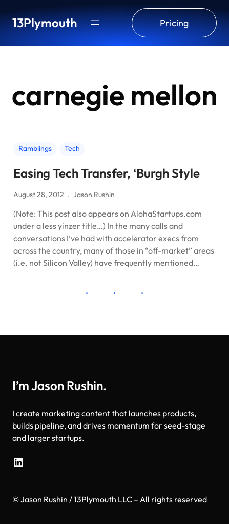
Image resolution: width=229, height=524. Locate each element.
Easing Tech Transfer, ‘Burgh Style (106, 173)
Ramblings (35, 148)
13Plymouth (44, 22)
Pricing (174, 23)
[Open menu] (95, 22)
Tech (72, 148)
